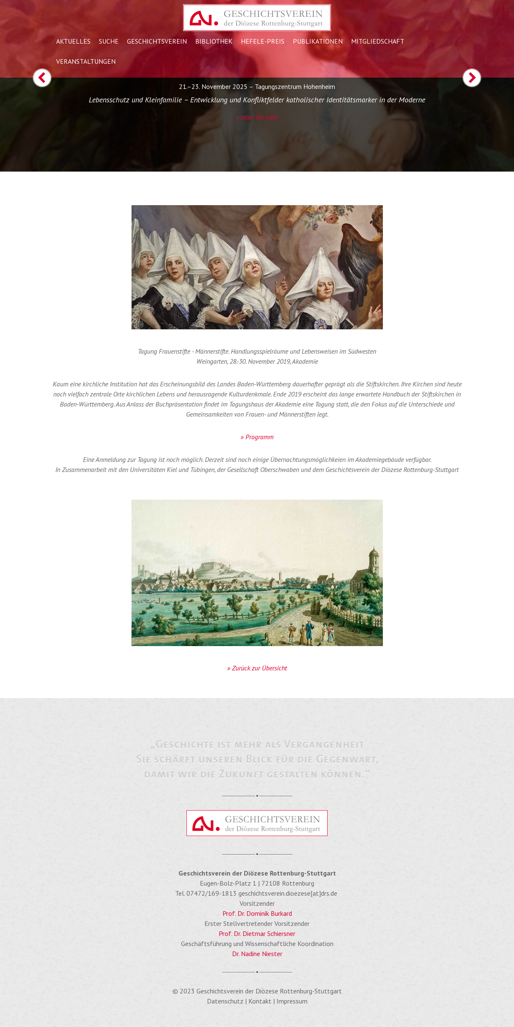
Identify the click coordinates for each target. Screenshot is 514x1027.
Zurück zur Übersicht (259, 668)
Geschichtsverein (157, 41)
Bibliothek (213, 41)
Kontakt (259, 1001)
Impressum (291, 1001)
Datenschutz (225, 1001)
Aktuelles (73, 41)
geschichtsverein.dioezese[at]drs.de (287, 893)
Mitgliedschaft (377, 41)
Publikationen (318, 41)
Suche (109, 41)
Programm (259, 437)
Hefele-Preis (262, 41)
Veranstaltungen (86, 61)
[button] (26, 120)
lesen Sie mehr (259, 117)
